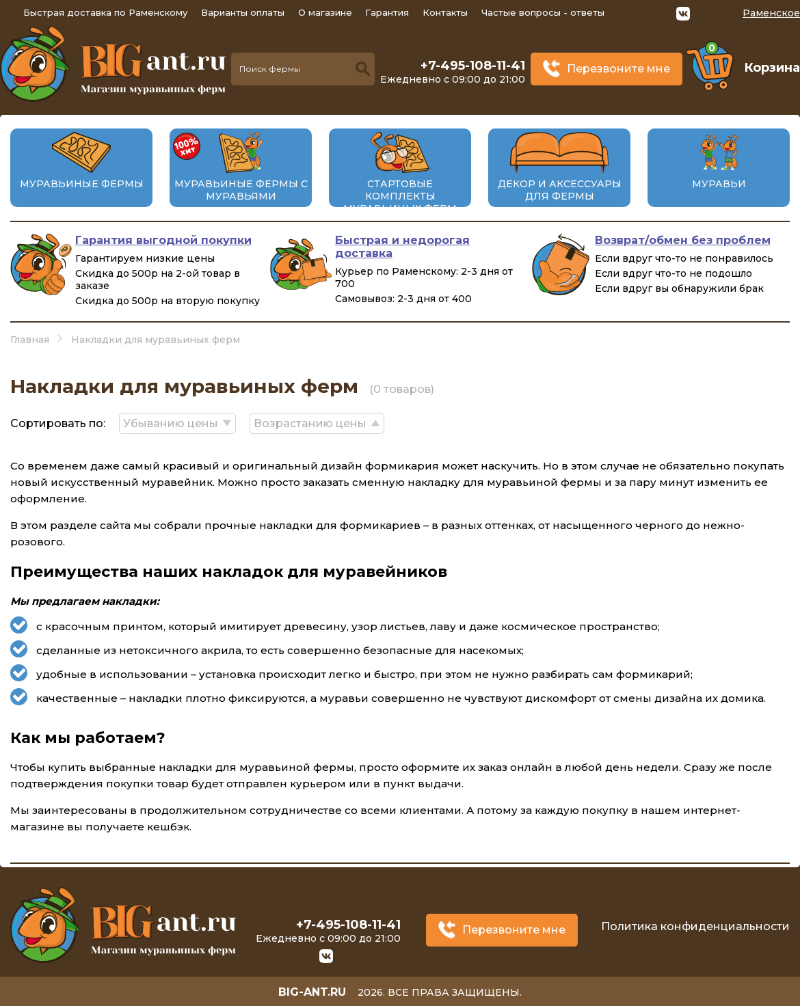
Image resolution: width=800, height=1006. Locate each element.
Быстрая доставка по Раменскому (105, 12)
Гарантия (387, 12)
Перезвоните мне (618, 68)
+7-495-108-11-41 (473, 65)
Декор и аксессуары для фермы (560, 190)
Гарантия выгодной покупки (163, 240)
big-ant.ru (312, 991)
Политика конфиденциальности (695, 926)
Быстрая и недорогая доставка (402, 247)
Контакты (445, 12)
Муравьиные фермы (82, 184)
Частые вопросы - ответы (542, 12)
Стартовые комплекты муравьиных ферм (400, 196)
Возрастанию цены (310, 423)
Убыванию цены (170, 423)
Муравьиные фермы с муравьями (241, 190)
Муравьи (719, 184)
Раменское (771, 13)
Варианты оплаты (242, 12)
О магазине (325, 12)
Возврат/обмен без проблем (683, 240)
